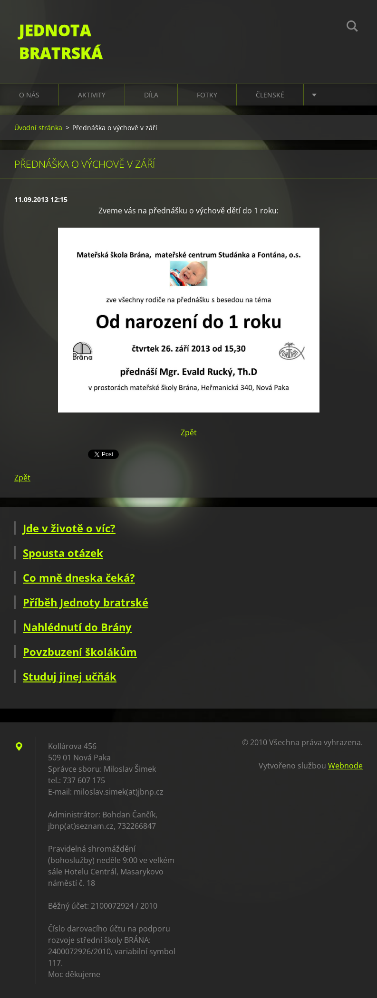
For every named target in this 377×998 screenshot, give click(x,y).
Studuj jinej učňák (69, 676)
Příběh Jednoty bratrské (85, 602)
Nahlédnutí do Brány (77, 627)
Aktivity (92, 94)
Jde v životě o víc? (69, 528)
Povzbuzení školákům (80, 651)
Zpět (189, 432)
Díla (151, 94)
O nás (29, 94)
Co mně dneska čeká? (79, 577)
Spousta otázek (63, 553)
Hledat (352, 27)
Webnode (345, 765)
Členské (270, 94)
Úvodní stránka (38, 127)
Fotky (207, 94)
